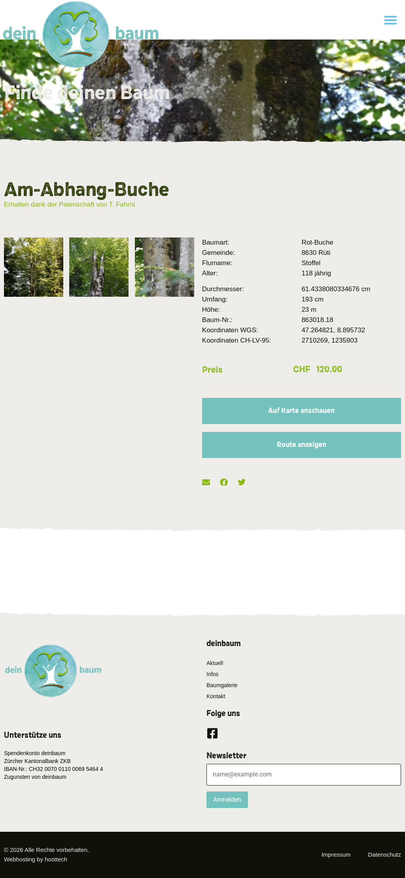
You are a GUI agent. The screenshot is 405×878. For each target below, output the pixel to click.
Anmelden (227, 799)
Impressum (335, 854)
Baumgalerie (222, 685)
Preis (212, 370)
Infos (212, 674)
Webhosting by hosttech (35, 859)
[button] (390, 19)
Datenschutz (384, 854)
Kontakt (215, 696)
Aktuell (214, 663)
